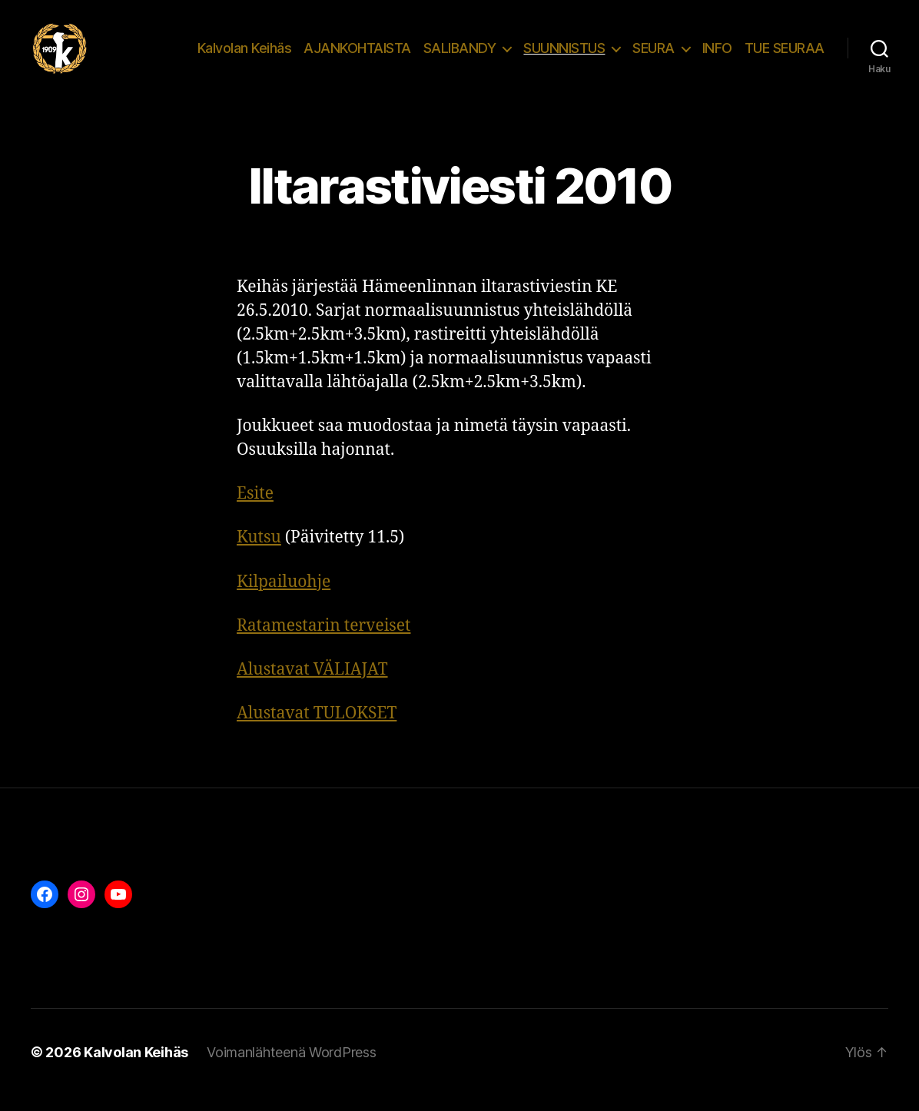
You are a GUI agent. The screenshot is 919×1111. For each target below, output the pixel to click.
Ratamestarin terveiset (323, 641)
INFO (717, 56)
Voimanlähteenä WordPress (292, 1068)
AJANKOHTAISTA (357, 56)
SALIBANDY (459, 56)
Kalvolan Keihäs (244, 56)
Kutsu (259, 552)
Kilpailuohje (283, 597)
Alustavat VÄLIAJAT (312, 685)
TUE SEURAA (784, 56)
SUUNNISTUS (564, 56)
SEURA (653, 56)
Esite (255, 509)
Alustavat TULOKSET (316, 728)
